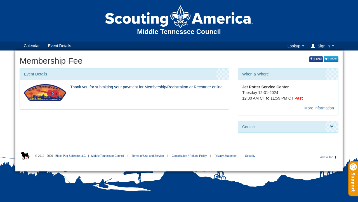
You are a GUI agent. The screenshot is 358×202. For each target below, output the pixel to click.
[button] (323, 46)
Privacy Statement (226, 155)
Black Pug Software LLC (70, 155)
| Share (316, 59)
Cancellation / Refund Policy (189, 155)
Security (250, 155)
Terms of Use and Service (148, 155)
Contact (288, 127)
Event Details (59, 45)
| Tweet (331, 59)
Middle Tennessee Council (107, 155)
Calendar (32, 45)
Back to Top (328, 157)
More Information (319, 108)
